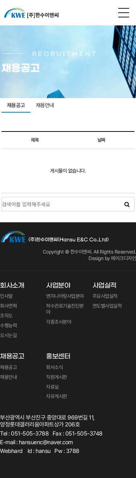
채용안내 (45, 105)
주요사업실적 (105, 296)
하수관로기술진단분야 (65, 309)
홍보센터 (58, 356)
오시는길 (8, 335)
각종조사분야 (58, 322)
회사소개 (12, 285)
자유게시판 (56, 396)
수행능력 (8, 325)
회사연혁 (8, 306)
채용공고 (16, 105)
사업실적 (104, 285)
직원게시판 (56, 377)
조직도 (6, 316)
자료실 (52, 387)
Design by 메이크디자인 (112, 258)
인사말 (6, 296)
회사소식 (54, 367)
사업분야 (58, 285)
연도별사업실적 (107, 306)
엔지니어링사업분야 (65, 296)
